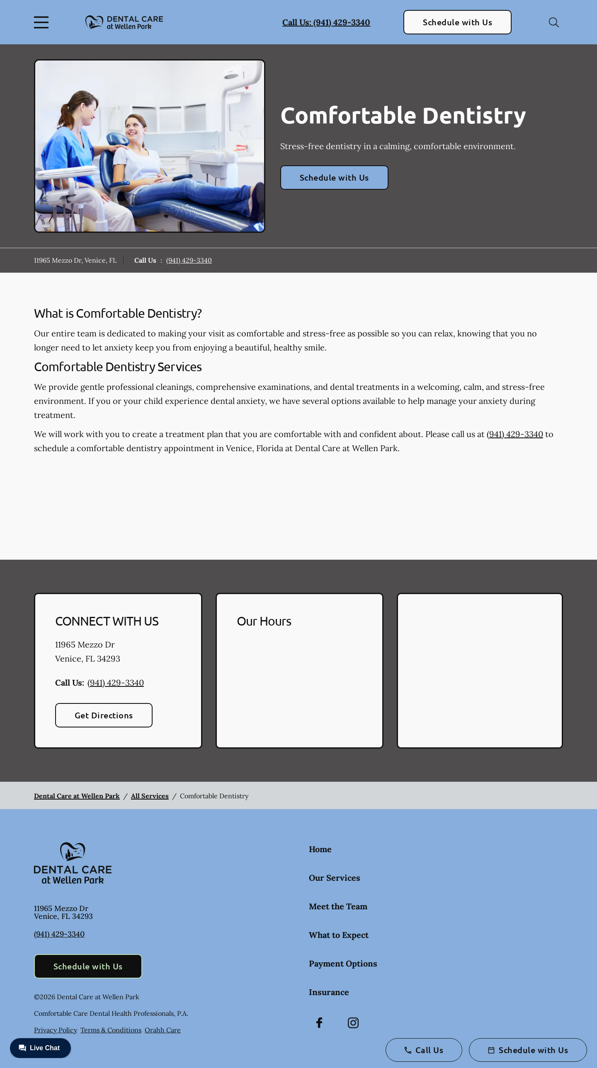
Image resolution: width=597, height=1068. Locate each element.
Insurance (329, 992)
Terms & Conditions (110, 1030)
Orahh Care (163, 1030)
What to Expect (339, 935)
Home (320, 849)
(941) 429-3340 (189, 260)
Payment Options (343, 963)
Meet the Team (338, 906)
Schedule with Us (457, 22)
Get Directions (104, 715)
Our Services (334, 877)
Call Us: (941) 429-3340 (326, 22)
